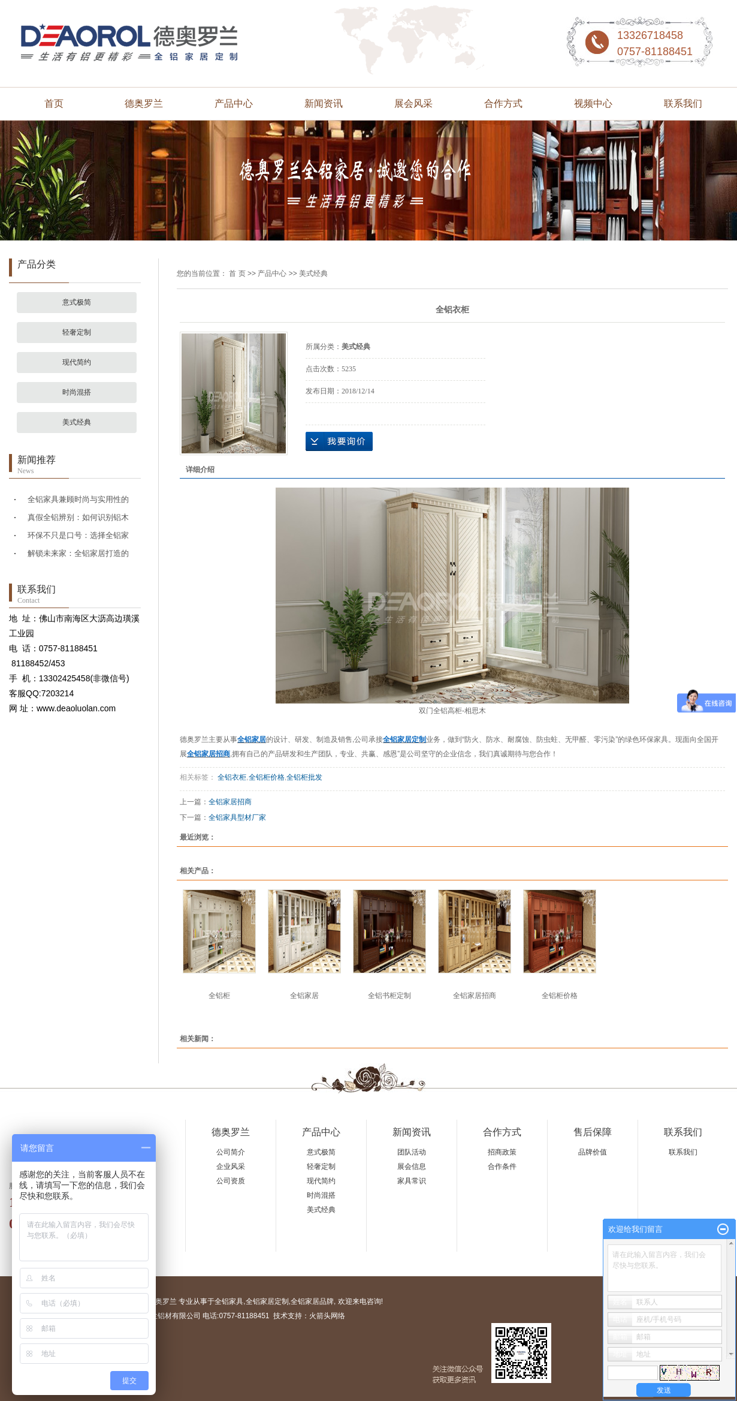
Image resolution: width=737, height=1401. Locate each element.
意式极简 (76, 302)
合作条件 (502, 1166)
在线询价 (339, 441)
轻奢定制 (76, 332)
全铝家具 (229, 1301)
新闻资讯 (323, 103)
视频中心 (593, 103)
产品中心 (234, 103)
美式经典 (76, 422)
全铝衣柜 (231, 777)
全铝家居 (304, 995)
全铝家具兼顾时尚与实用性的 (78, 499)
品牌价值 (592, 1152)
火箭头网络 (327, 1316)
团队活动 (411, 1152)
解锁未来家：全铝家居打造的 (78, 553)
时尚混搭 (76, 392)
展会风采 (413, 103)
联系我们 (683, 103)
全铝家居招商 (230, 802)
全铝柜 (219, 995)
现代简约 (76, 362)
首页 (54, 103)
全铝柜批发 (304, 777)
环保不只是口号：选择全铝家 (78, 535)
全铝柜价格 (267, 777)
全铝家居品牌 (312, 1301)
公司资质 (230, 1181)
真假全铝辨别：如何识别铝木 (78, 517)
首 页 (237, 273)
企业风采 (230, 1166)
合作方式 (503, 103)
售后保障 (592, 1132)
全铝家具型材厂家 (237, 817)
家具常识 (411, 1181)
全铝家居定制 (267, 1301)
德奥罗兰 (144, 103)
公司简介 (230, 1152)
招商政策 (502, 1152)
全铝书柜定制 (389, 995)
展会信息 (411, 1166)
